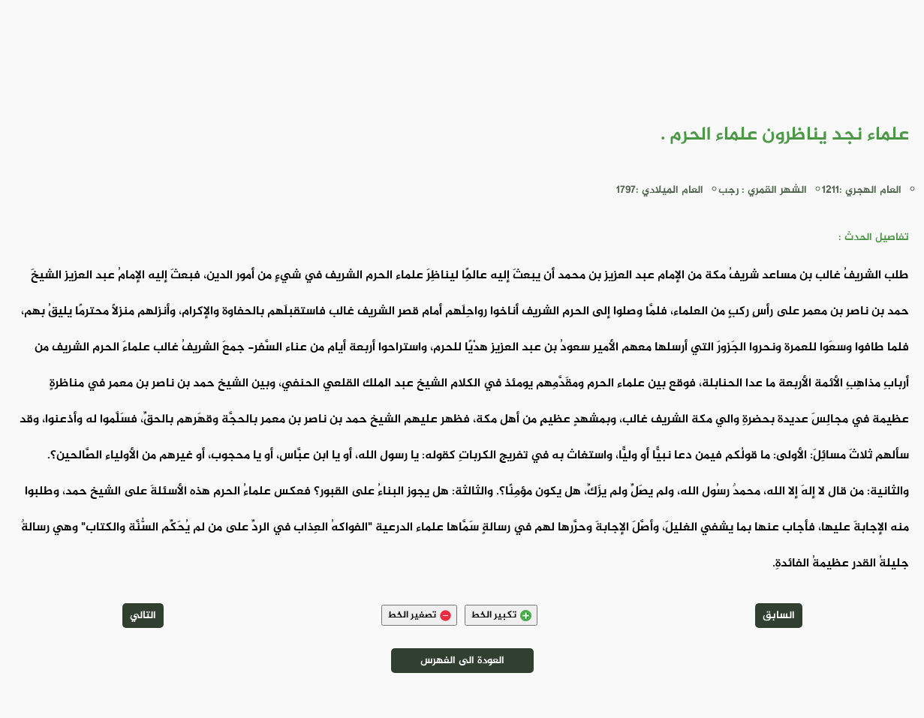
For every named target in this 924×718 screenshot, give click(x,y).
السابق (779, 615)
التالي (143, 615)
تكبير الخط (501, 615)
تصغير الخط (419, 615)
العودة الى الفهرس (462, 660)
